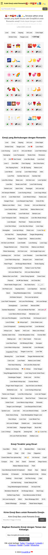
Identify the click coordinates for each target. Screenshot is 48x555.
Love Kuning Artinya (24, 192)
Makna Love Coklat (34, 360)
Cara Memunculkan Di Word (32, 495)
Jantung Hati (28, 431)
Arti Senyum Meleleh (8, 192)
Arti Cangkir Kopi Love (37, 251)
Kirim (42, 520)
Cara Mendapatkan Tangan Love (31, 415)
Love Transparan (19, 155)
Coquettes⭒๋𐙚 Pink (11, 352)
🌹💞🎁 (34, 75)
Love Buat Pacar (11, 343)
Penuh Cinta (24, 247)
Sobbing (8, 478)
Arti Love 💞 (42, 310)
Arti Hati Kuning (16, 482)
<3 (4, 159)
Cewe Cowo (41, 276)
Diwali (30, 470)
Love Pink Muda (25, 318)
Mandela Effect (29, 449)
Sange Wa (17, 431)
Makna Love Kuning (12, 369)
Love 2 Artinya (5, 431)
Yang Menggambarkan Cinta (13, 373)
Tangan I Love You (26, 351)
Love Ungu (39, 226)
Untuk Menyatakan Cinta (26, 335)
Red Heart (22, 222)
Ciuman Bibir (42, 335)
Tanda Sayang (39, 264)
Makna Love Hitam (9, 205)
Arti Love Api (40, 188)
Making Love (11, 339)
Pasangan (29, 188)
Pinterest (12, 545)
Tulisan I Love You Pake (33, 268)
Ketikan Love (34, 436)
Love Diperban (32, 289)
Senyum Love (27, 259)
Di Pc (43, 499)
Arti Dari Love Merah (7, 243)
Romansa (42, 155)
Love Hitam (39, 146)
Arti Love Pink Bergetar (9, 318)
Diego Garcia (42, 461)
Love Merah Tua (34, 419)
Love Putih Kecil (24, 213)
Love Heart (24, 305)
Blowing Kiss (9, 356)
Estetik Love (25, 423)
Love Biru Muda (29, 159)
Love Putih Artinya (41, 151)
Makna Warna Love (37, 209)
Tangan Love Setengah (14, 406)
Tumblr (26, 545)
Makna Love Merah (38, 247)
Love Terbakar (27, 255)
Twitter (22, 543)
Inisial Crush (39, 259)
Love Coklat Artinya (11, 209)
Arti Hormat (35, 457)
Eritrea (44, 474)
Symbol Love (6, 411)
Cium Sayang (26, 163)
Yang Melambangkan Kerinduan (18, 487)
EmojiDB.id (25, 552)
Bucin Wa (38, 427)
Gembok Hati (27, 347)
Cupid (44, 457)
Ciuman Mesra (33, 381)
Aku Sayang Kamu (12, 167)
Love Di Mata (10, 322)
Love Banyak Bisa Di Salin (33, 406)
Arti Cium (17, 255)
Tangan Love (24, 37)
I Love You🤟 (41, 230)
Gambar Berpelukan (8, 310)
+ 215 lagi (35, 37)
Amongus (23, 503)
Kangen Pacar (8, 201)
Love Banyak (11, 222)
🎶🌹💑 (34, 104)
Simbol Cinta (13, 37)
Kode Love (27, 377)
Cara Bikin (6, 449)
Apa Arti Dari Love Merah (34, 385)
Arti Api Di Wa (35, 487)
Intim (41, 172)
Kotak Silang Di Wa (31, 482)
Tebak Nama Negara (35, 503)
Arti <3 (4, 197)
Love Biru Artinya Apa (25, 394)
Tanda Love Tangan (8, 394)
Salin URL (24, 539)
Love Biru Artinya (7, 180)
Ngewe (17, 330)
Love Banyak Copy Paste (25, 201)
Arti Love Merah (27, 151)
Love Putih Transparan (8, 301)
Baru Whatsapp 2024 (32, 499)
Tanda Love (42, 197)
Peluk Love (30, 230)
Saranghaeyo (13, 305)
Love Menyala (38, 347)
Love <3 (15, 151)
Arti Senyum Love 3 (40, 318)
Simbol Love (8, 188)
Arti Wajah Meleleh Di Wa (30, 474)
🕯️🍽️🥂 (13, 118)
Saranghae (6, 155)
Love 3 (6, 163)
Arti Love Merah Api (39, 205)
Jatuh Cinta (19, 188)
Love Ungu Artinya (40, 192)
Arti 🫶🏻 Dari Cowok (25, 339)
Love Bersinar (39, 326)
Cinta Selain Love (36, 322)
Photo (15, 449)
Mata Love (19, 180)
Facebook (30, 543)
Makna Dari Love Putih (10, 276)
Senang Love (24, 218)
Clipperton (37, 453)
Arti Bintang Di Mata (26, 343)
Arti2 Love (26, 330)
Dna (11, 461)
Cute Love (11, 360)
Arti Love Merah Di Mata (30, 411)
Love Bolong (33, 243)
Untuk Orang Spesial (27, 276)
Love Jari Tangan (40, 394)
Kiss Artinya (12, 419)
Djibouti (43, 470)
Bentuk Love (36, 213)
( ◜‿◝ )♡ (40, 284)
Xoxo (19, 205)
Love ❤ (44, 411)
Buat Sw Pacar (30, 398)
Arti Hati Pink (9, 234)
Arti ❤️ (30, 146)
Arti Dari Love (30, 180)
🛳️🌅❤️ (34, 118)
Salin (18, 52)
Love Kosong (5, 151)
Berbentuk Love (12, 390)
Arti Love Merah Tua (15, 272)
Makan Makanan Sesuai (20, 466)
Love (6, 32)
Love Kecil (41, 159)
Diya (36, 470)
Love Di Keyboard (9, 326)
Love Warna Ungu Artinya (25, 402)
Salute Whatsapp (11, 503)
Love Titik (39, 351)
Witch (20, 499)
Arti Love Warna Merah (32, 272)
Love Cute (22, 419)
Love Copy (43, 243)
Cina (29, 453)
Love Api (18, 172)
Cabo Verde (41, 449)
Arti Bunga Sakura (27, 491)
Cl (20, 449)
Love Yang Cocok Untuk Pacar (34, 373)
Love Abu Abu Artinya (26, 226)
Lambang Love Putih (25, 326)
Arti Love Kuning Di (9, 499)
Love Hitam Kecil (14, 197)
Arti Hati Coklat (12, 427)
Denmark (32, 461)
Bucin (8, 293)
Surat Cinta (24, 209)
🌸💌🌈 (13, 75)
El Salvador (15, 474)
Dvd (17, 461)
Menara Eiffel (35, 305)
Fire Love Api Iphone (31, 297)
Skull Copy (40, 491)
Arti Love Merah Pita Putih (26, 310)
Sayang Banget (22, 234)
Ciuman (27, 205)
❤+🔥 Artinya (26, 369)
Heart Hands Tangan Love (13, 284)
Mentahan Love (34, 314)
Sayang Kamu (19, 289)
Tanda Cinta (31, 155)
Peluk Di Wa (12, 213)
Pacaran (10, 280)
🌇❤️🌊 (34, 46)
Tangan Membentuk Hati (35, 356)
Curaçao (4, 461)
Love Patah (21, 360)
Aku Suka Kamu (30, 284)
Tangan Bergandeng (36, 234)
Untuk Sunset (37, 423)
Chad (16, 453)
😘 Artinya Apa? (23, 322)
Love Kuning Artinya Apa (33, 390)
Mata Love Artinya (38, 330)
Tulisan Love (43, 398)
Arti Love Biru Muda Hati (32, 365)
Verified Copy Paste (13, 495)
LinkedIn (39, 543)
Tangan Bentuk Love (10, 247)
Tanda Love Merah (35, 222)
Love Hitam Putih (41, 255)
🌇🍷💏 (13, 46)
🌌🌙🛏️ (13, 60)
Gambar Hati (36, 176)
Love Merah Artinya (29, 197)
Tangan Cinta (22, 238)
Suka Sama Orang (12, 415)
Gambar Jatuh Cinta (8, 335)
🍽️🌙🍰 (34, 89)
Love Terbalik (20, 356)
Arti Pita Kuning (30, 478)
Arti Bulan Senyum (16, 297)
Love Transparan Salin (9, 218)
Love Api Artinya (18, 230)
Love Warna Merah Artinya (17, 314)
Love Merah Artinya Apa (17, 381)
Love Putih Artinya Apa (12, 259)
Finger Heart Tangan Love (14, 385)
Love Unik (16, 411)
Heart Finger (8, 264)
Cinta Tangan (38, 369)
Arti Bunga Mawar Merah (23, 264)
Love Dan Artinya (10, 226)
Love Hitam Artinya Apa (12, 347)
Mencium (4, 398)
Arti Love (29, 32)
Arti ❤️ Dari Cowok (15, 159)
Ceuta (9, 453)
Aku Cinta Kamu (39, 163)
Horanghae (6, 230)
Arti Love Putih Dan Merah (18, 436)
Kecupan (39, 343)
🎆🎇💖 (13, 104)
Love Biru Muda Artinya (38, 218)
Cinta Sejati (39, 32)
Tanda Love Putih (21, 184)
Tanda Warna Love (16, 398)
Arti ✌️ (26, 457)
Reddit (20, 545)
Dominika (5, 474)
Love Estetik (21, 243)
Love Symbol (42, 180)
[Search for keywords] (21, 8)
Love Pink (11, 176)
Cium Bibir (15, 163)
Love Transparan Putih (14, 268)
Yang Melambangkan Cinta (21, 293)
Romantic (39, 402)
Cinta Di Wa (40, 201)
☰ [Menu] (2, 3)
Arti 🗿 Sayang (26, 167)
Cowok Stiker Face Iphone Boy (11, 457)
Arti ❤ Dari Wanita (22, 280)
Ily (21, 390)
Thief (33, 466)
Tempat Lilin (11, 238)
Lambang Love (6, 255)
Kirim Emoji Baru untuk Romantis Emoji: (24, 517)
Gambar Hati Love (23, 176)
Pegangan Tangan (26, 427)
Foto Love (37, 339)
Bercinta (43, 289)
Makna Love (38, 167)
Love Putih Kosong (36, 184)
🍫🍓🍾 (13, 89)
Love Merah (9, 172)
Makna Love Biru (35, 238)
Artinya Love (8, 330)
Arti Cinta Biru (35, 280)
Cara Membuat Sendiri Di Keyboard (13, 470)
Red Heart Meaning (14, 365)
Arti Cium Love (22, 251)
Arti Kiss (37, 377)
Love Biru (9, 184)
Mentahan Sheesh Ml (11, 491)
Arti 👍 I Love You (41, 431)
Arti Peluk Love (7, 289)
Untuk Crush (10, 402)
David (24, 461)
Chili (23, 453)
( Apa (40, 478)
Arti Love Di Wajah (12, 423)
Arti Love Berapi (42, 301)
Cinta (13, 32)
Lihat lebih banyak (24, 27)
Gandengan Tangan (14, 377)
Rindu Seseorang (8, 251)
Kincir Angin (18, 478)
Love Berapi (38, 293)
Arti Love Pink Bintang (26, 301)
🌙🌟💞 (34, 60)
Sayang (20, 32)
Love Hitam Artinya (31, 172)
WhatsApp (35, 545)
